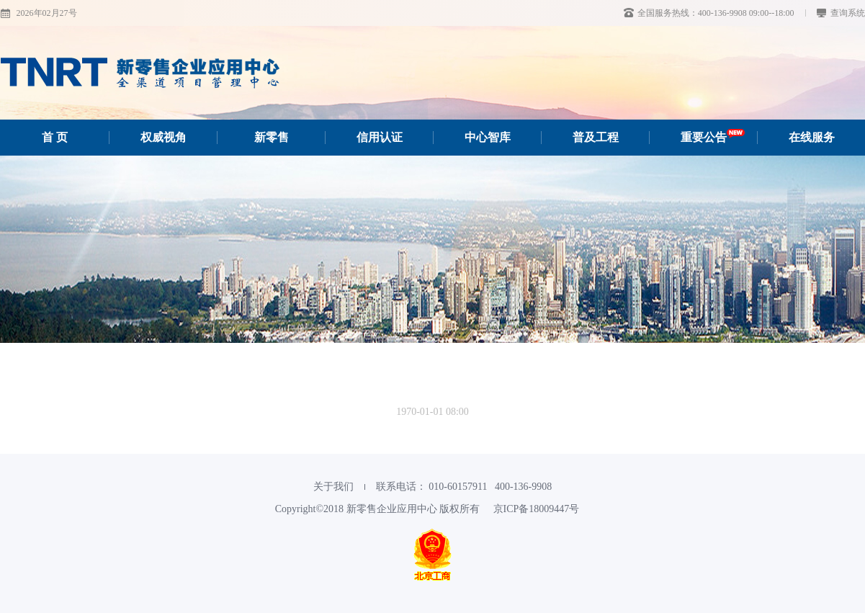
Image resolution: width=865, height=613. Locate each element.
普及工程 (596, 137)
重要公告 (713, 137)
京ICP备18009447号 (536, 509)
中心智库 (488, 137)
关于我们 (333, 486)
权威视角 (163, 137)
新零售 (271, 137)
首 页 (55, 137)
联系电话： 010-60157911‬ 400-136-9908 (464, 486)
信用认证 (380, 137)
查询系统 (841, 13)
